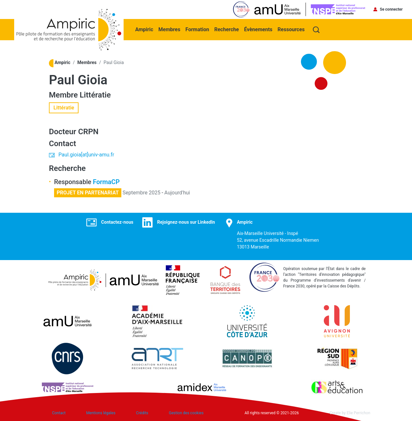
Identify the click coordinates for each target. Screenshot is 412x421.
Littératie (95, 94)
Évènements (258, 29)
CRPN (88, 131)
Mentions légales (101, 413)
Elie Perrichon (358, 413)
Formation (197, 29)
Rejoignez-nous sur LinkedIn (186, 222)
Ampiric (144, 29)
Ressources (290, 29)
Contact (59, 413)
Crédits (142, 413)
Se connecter (391, 9)
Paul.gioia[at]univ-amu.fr (86, 155)
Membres (169, 29)
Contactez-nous (117, 222)
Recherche (226, 29)
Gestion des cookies (186, 413)
